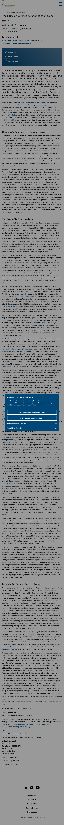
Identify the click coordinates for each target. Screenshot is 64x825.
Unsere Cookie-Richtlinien (20, 397)
